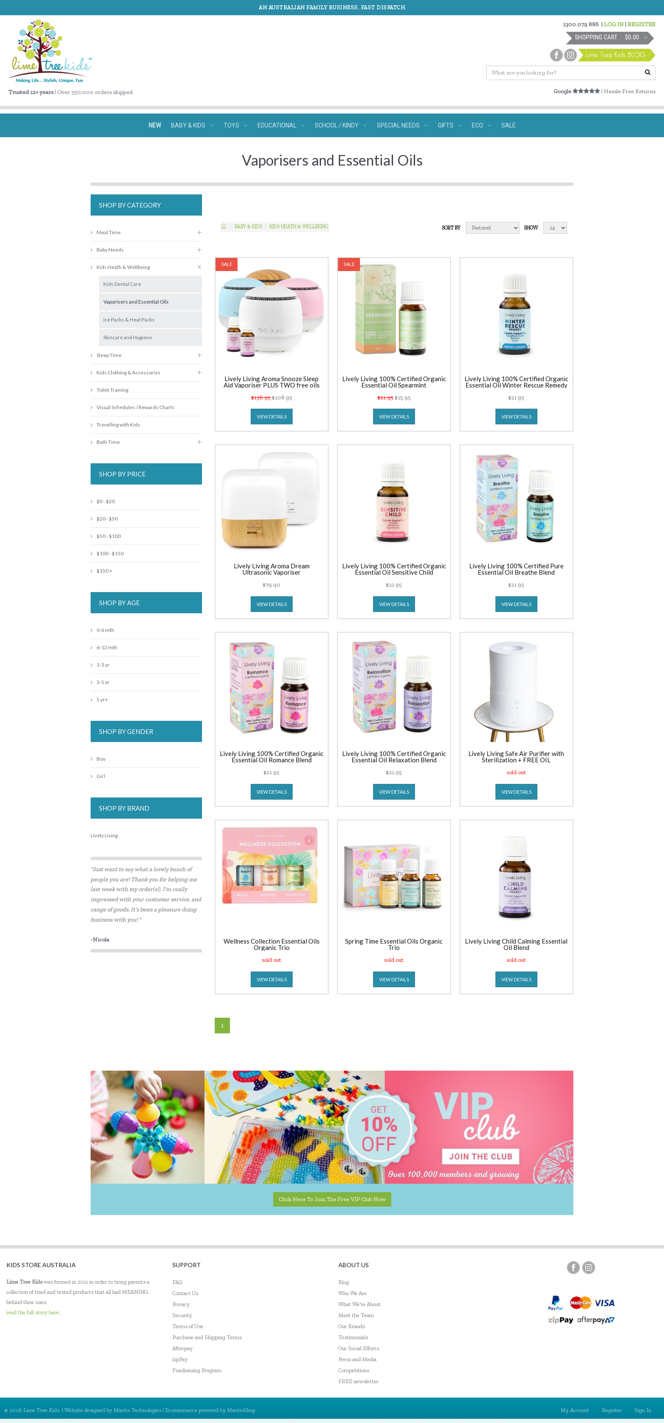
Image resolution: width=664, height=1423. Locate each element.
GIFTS (450, 125)
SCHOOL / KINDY (341, 125)
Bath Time (105, 442)
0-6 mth (102, 630)
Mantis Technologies (137, 1410)
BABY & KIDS (192, 125)
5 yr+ (99, 699)
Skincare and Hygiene (127, 337)
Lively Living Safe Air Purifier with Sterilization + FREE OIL (516, 756)
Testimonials (353, 1337)
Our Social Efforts (358, 1348)
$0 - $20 (103, 501)
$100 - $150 (107, 553)
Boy (98, 759)
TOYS (235, 125)
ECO (481, 125)
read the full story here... (34, 1312)
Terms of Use (187, 1326)
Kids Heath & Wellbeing (299, 227)
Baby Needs (107, 249)
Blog (343, 1282)
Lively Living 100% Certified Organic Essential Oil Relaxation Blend (394, 756)
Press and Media (357, 1359)
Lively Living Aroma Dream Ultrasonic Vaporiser (272, 569)
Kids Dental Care (122, 284)
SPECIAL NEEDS (402, 125)
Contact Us (185, 1293)
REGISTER (642, 24)
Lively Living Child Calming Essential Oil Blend (516, 944)
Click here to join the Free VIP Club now (332, 1199)
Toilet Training (109, 390)
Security (182, 1315)
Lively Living (104, 835)
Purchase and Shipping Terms (207, 1337)
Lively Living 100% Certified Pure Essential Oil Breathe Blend (516, 569)
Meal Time (106, 232)
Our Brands (351, 1326)
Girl (98, 776)
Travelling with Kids (115, 424)
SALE (508, 125)
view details (272, 416)
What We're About (359, 1304)
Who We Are (352, 1293)
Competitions (353, 1370)
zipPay (180, 1359)
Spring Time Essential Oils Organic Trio (394, 944)
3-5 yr (100, 682)
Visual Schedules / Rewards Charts (132, 407)
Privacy (181, 1304)
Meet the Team (356, 1315)
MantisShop (241, 1410)
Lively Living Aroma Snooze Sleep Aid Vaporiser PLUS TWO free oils (272, 382)
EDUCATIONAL (280, 125)
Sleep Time (106, 355)
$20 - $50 (104, 518)
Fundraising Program (196, 1370)
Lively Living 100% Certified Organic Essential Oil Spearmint (394, 382)
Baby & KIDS (248, 227)
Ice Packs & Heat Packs (129, 319)
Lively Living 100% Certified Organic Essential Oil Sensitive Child (394, 569)
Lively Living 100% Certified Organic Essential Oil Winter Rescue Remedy (516, 382)
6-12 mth (104, 647)
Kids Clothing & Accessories (125, 372)
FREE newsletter (358, 1381)
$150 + (101, 571)
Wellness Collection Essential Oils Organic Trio (272, 944)
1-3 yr (100, 665)
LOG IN (614, 24)
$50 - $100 (106, 536)
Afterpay (182, 1348)
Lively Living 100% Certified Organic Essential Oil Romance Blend (272, 756)
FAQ (177, 1282)
